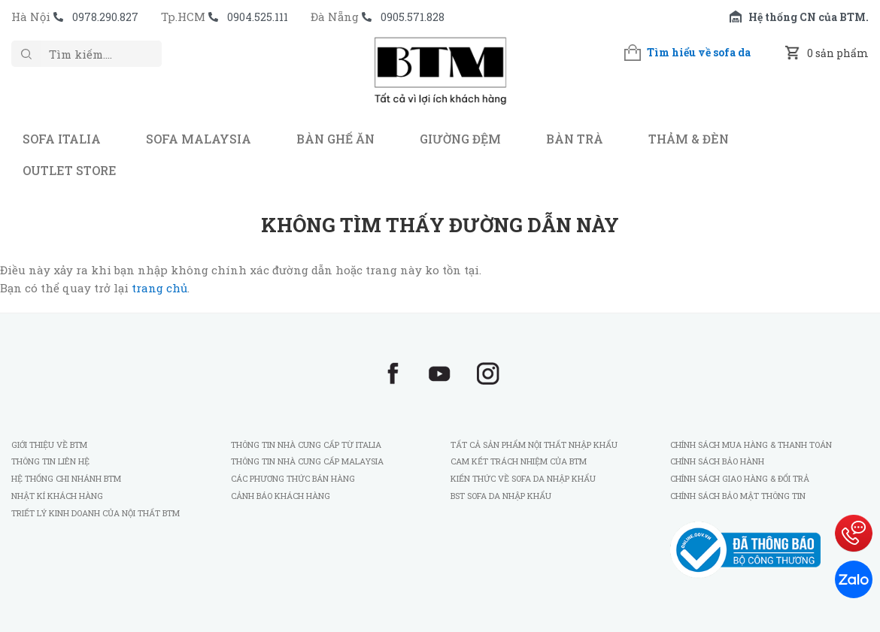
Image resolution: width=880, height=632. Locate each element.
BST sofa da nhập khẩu (501, 495)
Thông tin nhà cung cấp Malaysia (307, 461)
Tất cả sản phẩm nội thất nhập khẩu (534, 444)
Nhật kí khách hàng (58, 495)
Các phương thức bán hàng (293, 478)
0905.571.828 (413, 17)
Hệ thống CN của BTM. (808, 17)
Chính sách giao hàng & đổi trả (739, 478)
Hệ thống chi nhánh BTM (66, 478)
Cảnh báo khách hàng (280, 495)
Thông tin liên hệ (50, 461)
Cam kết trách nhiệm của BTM (519, 461)
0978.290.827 (105, 17)
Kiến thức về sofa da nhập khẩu (523, 478)
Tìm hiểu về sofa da (699, 52)
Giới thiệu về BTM (49, 444)
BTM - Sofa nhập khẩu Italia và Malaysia (440, 78)
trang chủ (159, 287)
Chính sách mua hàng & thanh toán (751, 444)
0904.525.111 (257, 17)
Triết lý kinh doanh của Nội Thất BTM (95, 513)
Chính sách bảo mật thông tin (738, 495)
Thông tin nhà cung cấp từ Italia (306, 444)
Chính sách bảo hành (717, 461)
